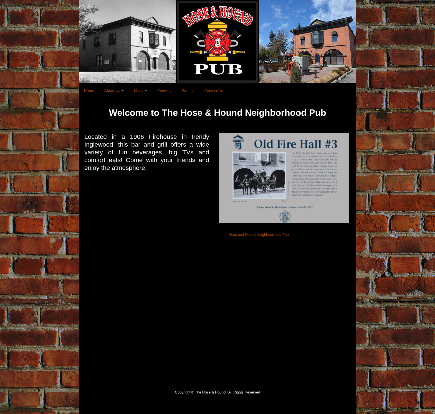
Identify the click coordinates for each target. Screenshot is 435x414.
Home (89, 90)
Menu (138, 90)
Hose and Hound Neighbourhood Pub (259, 234)
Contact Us (213, 90)
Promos (187, 90)
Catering (164, 90)
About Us (112, 90)
